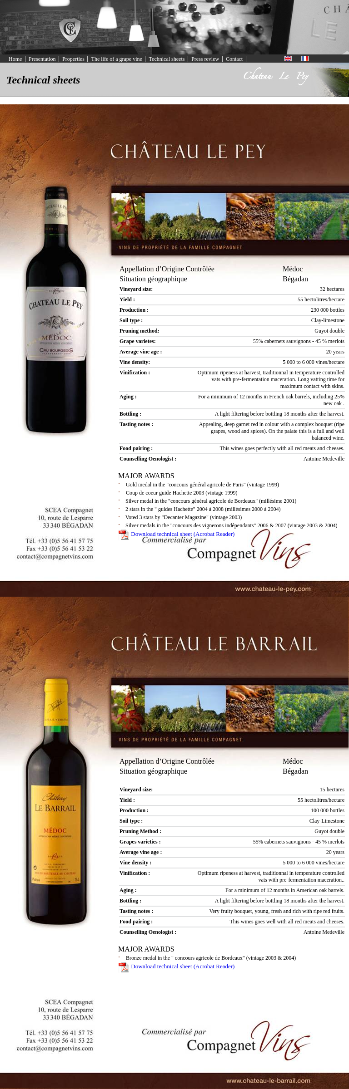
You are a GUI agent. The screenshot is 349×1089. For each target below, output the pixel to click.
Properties (73, 59)
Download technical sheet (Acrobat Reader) (176, 533)
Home (15, 59)
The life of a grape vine (116, 59)
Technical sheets (167, 59)
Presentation (42, 59)
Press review (205, 59)
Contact (234, 59)
